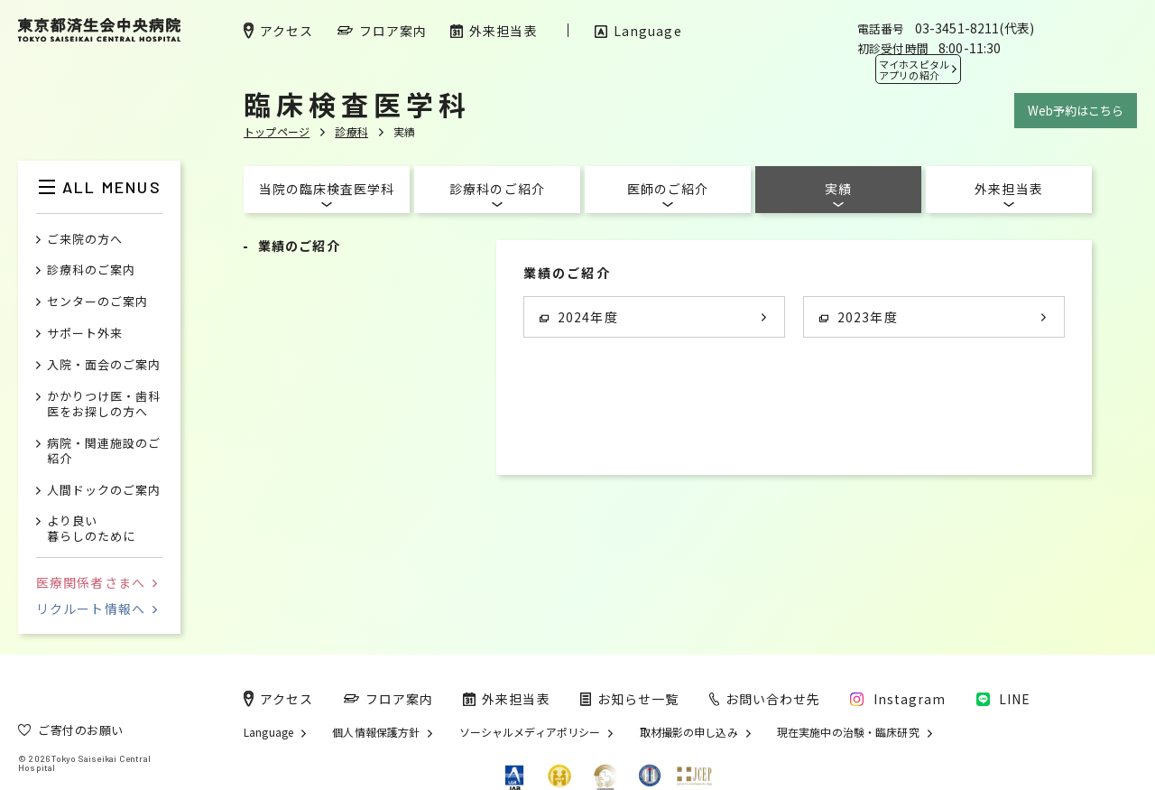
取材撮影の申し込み (689, 732)
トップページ (277, 131)
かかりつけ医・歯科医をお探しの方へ (104, 404)
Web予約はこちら (1075, 110)
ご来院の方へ (85, 239)
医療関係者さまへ (96, 582)
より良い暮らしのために (91, 529)
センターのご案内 (97, 302)
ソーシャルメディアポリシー (530, 732)
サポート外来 (85, 333)
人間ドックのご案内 (104, 490)
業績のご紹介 (299, 246)
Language (268, 732)
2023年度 (858, 317)
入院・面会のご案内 (104, 365)
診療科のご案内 (91, 270)
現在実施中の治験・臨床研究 (848, 732)
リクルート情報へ (96, 608)
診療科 (351, 131)
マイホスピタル (914, 69)
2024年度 (579, 317)
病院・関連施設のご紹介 (104, 451)
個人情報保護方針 (376, 732)
